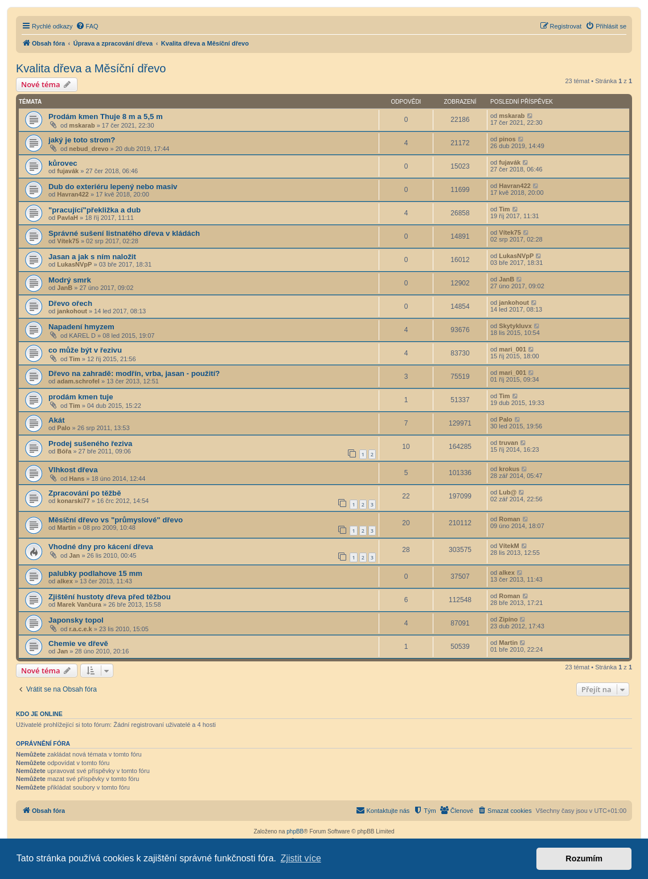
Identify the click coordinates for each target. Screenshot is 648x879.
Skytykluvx (515, 325)
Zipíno (508, 619)
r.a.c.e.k (80, 628)
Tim (504, 209)
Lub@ (507, 492)
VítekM (509, 545)
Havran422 (73, 194)
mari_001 (512, 349)
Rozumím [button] (583, 858)
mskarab (82, 125)
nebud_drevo (88, 148)
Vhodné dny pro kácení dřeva (100, 546)
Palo (63, 427)
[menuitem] (87, 26)
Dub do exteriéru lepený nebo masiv (112, 186)
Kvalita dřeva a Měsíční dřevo (91, 68)
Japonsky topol (76, 620)
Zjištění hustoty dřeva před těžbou (109, 596)
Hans (76, 478)
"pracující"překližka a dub (94, 210)
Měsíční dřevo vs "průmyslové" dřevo (115, 520)
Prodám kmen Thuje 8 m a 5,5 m (105, 116)
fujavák (68, 170)
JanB (64, 287)
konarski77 (73, 500)
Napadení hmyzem (81, 326)
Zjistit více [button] (301, 858)
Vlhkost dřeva (73, 469)
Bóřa (64, 451)
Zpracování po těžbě (84, 493)
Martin (66, 527)
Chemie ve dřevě (78, 643)
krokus (509, 468)
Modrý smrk (69, 280)
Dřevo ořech (70, 303)
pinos (507, 139)
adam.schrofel (78, 381)
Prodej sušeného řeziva (90, 443)
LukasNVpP (74, 264)
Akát (56, 420)
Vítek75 (68, 241)
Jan (74, 555)
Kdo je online (39, 713)
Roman (509, 519)
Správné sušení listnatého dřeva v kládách (124, 233)
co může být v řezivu (85, 350)
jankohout (72, 311)
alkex (65, 581)
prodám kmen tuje (80, 397)
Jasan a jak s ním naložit (92, 256)
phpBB (295, 831)
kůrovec (62, 163)
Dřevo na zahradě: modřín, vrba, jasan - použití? (134, 373)
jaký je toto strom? (81, 140)
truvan (508, 442)
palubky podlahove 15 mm (95, 573)
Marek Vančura (79, 604)
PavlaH (67, 217)
